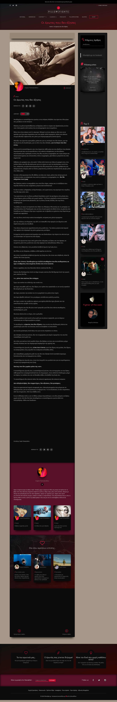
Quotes (84, 17)
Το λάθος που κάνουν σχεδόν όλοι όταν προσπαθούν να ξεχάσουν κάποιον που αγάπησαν (42, 577)
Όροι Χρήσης (73, 690)
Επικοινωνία (42, 690)
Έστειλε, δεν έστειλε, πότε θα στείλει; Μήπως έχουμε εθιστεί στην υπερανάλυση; (22, 576)
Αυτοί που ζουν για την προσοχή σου (60, 526)
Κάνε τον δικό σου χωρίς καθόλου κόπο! (91, 659)
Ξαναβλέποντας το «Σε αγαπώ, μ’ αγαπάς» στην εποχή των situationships (92, 152)
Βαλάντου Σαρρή (91, 209)
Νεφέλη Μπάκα (90, 144)
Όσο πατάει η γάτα (20, 572)
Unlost (17, 96)
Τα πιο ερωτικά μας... (26, 658)
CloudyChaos (85, 149)
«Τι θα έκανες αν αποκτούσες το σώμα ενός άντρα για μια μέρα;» (61, 576)
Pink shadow (58, 572)
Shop (93, 17)
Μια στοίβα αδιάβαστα (87, 214)
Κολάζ (83, 181)
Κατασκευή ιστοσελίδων (58, 696)
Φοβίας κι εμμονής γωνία (21, 526)
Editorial (22, 17)
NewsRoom (32, 17)
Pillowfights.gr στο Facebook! (92, 55)
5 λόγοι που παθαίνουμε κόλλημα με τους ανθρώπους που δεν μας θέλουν (91, 250)
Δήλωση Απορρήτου (83, 690)
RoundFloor (73, 696)
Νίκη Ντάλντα (43, 567)
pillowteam (89, 176)
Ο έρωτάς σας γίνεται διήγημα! (58, 658)
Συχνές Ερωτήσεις (33, 690)
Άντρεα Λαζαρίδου (24, 567)
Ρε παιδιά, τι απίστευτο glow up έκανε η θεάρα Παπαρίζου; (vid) (91, 185)
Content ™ (42, 17)
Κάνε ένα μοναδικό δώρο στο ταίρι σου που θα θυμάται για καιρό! (58, 661)
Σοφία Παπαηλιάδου (31, 88)
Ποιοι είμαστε (65, 690)
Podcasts (63, 17)
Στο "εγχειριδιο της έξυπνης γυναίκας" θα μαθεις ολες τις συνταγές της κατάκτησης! (91, 663)
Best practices (39, 572)
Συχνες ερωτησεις (102, 5)
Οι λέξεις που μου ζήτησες (42, 526)
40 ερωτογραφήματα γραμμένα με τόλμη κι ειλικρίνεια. (26, 661)
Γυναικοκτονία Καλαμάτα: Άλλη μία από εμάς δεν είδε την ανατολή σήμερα (91, 217)
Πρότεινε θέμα (50, 690)
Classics (53, 17)
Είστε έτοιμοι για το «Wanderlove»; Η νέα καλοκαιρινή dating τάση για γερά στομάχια (92, 283)
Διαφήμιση (58, 690)
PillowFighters (74, 17)
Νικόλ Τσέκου (63, 567)
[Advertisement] (42, 609)
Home (51, 26)
